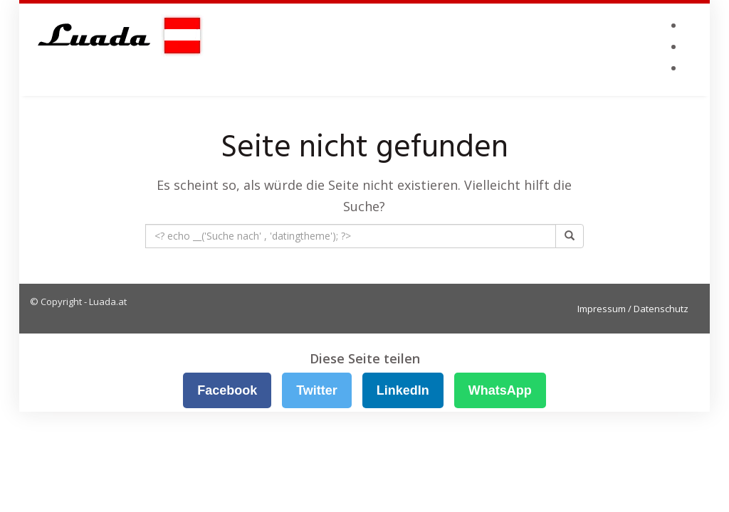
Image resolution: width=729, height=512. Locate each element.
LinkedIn (403, 390)
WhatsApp (500, 390)
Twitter (316, 390)
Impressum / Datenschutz (632, 308)
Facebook (227, 390)
